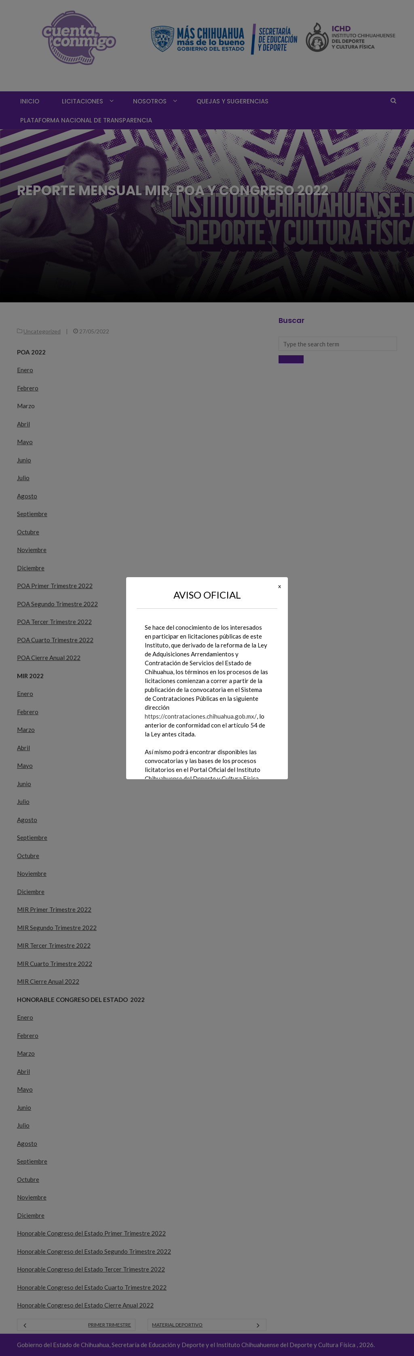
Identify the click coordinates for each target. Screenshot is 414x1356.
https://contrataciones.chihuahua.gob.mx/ (201, 716)
